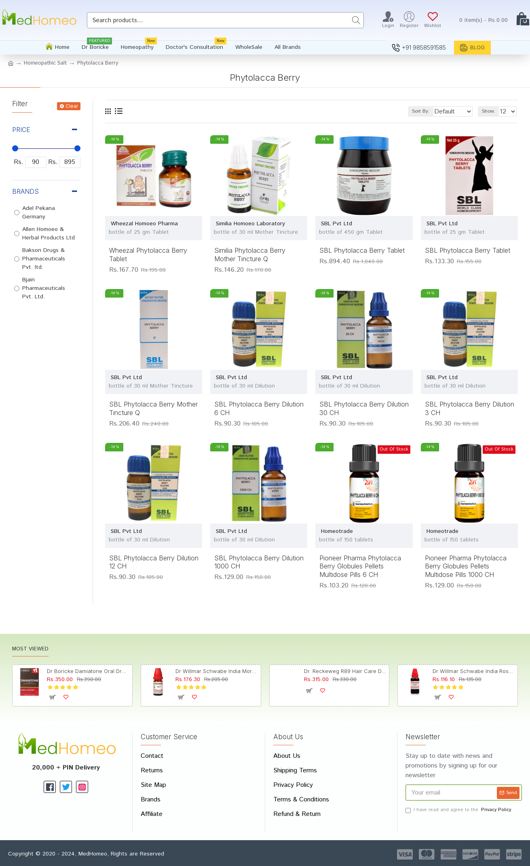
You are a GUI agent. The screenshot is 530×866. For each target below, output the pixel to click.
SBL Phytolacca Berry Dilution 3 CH (469, 408)
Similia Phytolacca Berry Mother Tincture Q (249, 254)
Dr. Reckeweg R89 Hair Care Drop (345, 671)
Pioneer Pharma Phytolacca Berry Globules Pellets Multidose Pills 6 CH (360, 566)
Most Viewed (30, 649)
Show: (490, 111)
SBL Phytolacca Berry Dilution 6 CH (259, 408)
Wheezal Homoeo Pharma (144, 224)
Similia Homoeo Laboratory (250, 224)
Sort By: (414, 111)
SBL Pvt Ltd (336, 224)
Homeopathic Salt (45, 63)
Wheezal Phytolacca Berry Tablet (148, 254)
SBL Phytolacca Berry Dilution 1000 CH (259, 562)
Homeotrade (337, 531)
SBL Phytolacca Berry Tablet (362, 250)
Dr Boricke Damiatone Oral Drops (88, 671)
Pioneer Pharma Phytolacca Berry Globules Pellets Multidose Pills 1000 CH (466, 566)
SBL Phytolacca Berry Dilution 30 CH (364, 408)
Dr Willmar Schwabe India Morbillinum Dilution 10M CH (216, 671)
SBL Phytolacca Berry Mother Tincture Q (153, 408)
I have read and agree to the (458, 810)
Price (21, 130)
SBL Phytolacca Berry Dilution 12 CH (153, 562)
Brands (25, 191)
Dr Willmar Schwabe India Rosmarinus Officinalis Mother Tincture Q (474, 671)
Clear (71, 106)
